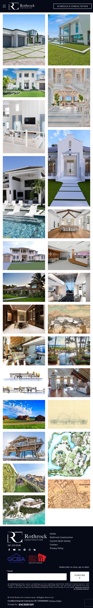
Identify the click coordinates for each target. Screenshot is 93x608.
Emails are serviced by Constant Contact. (81, 588)
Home (53, 533)
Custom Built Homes (60, 541)
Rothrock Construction (61, 537)
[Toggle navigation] (4, 6)
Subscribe (79, 576)
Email (10, 571)
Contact (54, 544)
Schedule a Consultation (72, 6)
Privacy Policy (56, 548)
